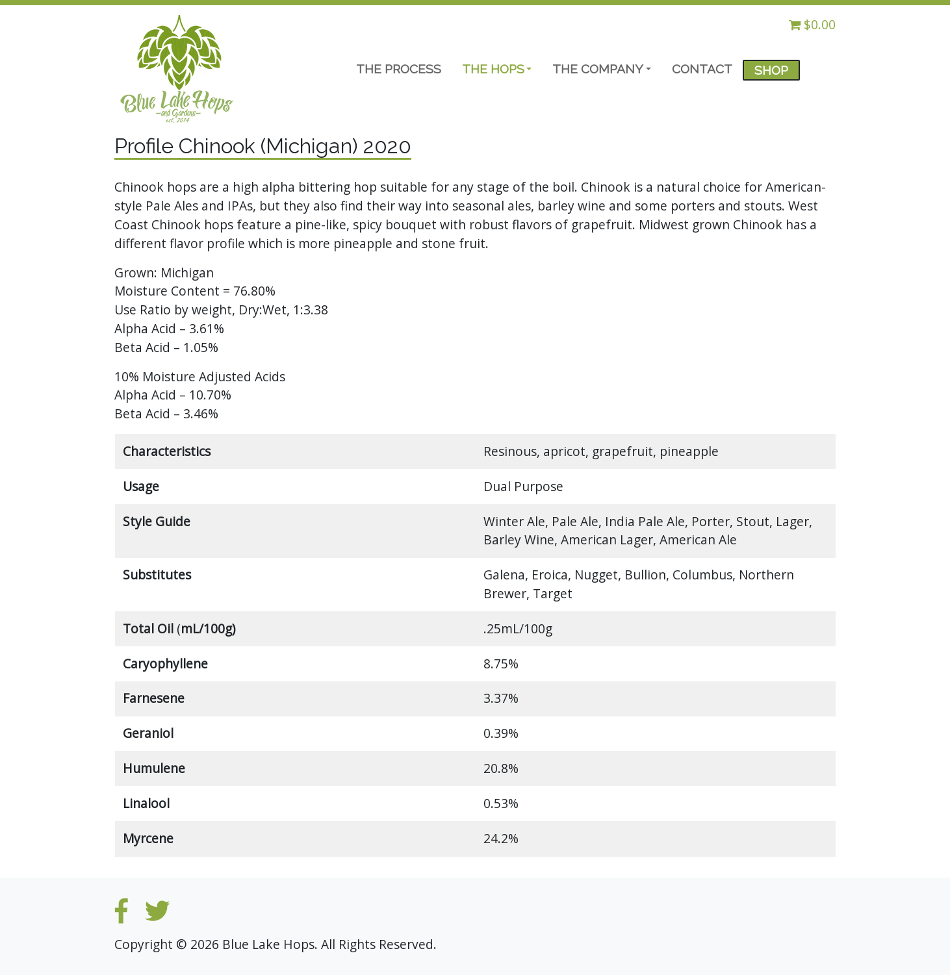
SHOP (771, 70)
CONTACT (702, 69)
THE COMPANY (597, 69)
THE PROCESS (398, 69)
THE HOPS (493, 69)
